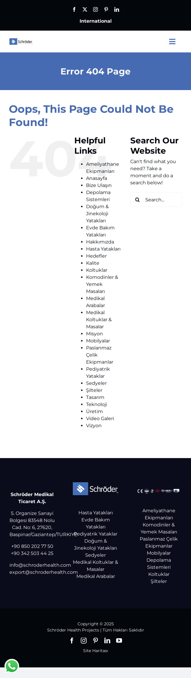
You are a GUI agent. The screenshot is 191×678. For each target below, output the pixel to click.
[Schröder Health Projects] (20, 40)
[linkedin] (116, 9)
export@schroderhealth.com (43, 572)
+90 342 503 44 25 (32, 553)
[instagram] (95, 9)
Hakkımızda (100, 242)
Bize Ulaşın (99, 185)
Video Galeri (100, 418)
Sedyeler (96, 383)
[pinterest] (106, 9)
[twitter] (85, 9)
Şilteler (94, 390)
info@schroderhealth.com (40, 565)
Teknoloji (96, 404)
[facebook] (74, 9)
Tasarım (95, 397)
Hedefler (96, 256)
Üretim (94, 411)
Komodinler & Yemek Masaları (102, 284)
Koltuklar (96, 270)
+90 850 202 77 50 (32, 546)
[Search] (137, 199)
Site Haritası (95, 650)
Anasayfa (96, 178)
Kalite (92, 263)
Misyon (94, 333)
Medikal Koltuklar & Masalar (99, 319)
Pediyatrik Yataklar (95, 534)
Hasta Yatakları (103, 249)
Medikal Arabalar (95, 576)
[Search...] (156, 199)
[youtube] (119, 641)
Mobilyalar (98, 341)
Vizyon (94, 425)
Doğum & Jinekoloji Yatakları (97, 213)
